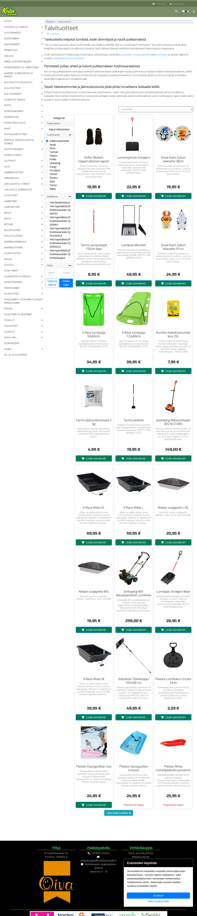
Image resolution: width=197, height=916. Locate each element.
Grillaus (9, 55)
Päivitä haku (66, 282)
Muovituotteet (12, 230)
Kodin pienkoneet (14, 111)
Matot (7, 218)
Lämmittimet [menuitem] (11, 201)
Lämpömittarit (12, 206)
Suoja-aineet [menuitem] (11, 270)
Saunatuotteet (12, 253)
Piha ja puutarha (13, 235)
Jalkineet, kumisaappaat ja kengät (18, 75)
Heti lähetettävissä (60, 202)
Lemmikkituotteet (14, 172)
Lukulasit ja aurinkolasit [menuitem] (18, 189)
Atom (52, 148)
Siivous (8, 259)
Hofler (53, 159)
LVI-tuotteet (11, 195)
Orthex (53, 174)
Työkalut (9, 320)
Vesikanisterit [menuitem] (11, 343)
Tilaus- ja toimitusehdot (140, 853)
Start (52, 181)
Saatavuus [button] (59, 196)
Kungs (53, 166)
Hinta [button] (59, 265)
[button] (176, 11)
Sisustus (9, 264)
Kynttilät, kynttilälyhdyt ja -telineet (19, 142)
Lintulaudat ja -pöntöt (17, 183)
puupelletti (126, 54)
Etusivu (50, 21)
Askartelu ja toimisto (16, 27)
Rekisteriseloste (140, 857)
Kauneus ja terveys (14, 99)
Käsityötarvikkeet (14, 149)
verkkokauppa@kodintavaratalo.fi (98, 860)
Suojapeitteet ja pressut (17, 276)
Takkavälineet (12, 287)
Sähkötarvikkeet (13, 282)
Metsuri (8, 224)
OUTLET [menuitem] (8, 21)
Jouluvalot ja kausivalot (18, 82)
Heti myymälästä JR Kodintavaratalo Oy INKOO (60, 210)
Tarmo (53, 185)
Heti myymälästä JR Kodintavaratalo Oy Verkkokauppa (60, 254)
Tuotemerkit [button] (59, 135)
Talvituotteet (11, 293)
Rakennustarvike (13, 247)
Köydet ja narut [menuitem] (13, 155)
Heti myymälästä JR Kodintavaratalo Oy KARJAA (60, 221)
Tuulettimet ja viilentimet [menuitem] (18, 314)
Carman (54, 152)
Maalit (7, 212)
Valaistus (9, 331)
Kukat (7, 128)
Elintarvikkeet (12, 44)
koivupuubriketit (141, 54)
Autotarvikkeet (12, 32)
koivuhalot (161, 54)
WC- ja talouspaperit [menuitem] (15, 354)
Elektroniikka (11, 38)
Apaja (53, 144)
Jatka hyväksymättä (158, 901)
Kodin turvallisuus (15, 122)
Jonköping (55, 163)
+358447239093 (100, 853)
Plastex (54, 178)
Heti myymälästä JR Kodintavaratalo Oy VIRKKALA (60, 243)
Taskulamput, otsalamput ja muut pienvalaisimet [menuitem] (23, 301)
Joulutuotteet (12, 88)
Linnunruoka (11, 178)
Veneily (8, 349)
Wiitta (53, 189)
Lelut (7, 166)
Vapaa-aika (10, 337)
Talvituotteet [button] (53, 123)
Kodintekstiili (11, 117)
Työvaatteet (11, 325)
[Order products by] (156, 109)
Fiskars (53, 155)
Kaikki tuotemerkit (59, 141)
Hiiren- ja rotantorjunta (17, 61)
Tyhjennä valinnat (52, 282)
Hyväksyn (158, 895)
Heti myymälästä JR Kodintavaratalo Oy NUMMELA (60, 232)
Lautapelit (10, 160)
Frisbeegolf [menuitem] (11, 50)
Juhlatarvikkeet (13, 93)
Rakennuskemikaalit (15, 241)
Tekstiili (8, 308)
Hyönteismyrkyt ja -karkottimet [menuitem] (21, 67)
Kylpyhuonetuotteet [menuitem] (15, 134)
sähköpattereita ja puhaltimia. (69, 58)
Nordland (55, 170)
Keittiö (7, 105)
